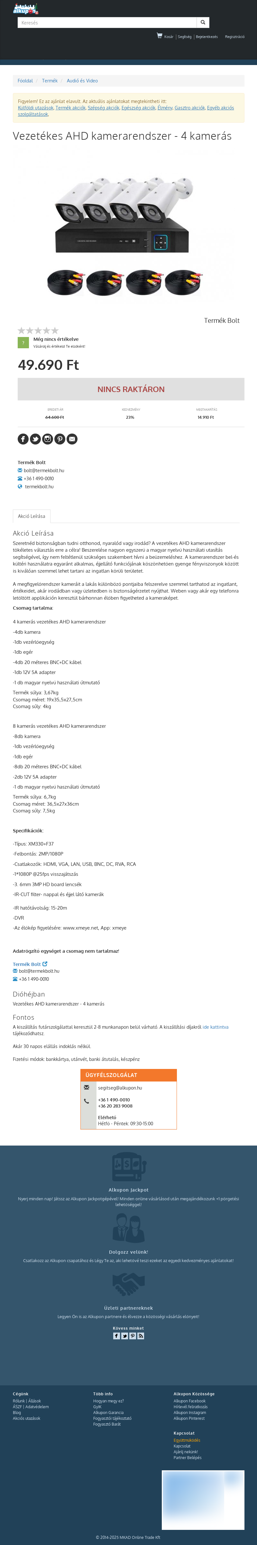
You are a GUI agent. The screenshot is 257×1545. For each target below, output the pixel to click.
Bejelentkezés (207, 36)
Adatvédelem (37, 1406)
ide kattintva (216, 1027)
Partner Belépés (188, 1457)
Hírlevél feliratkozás (191, 1406)
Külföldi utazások (35, 107)
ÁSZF (17, 1406)
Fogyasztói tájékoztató (112, 1418)
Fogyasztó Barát (107, 1424)
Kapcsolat (182, 1446)
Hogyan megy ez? (108, 1401)
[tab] (31, 516)
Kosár (165, 36)
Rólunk (19, 1401)
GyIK (97, 1406)
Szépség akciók (103, 107)
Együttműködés (187, 1440)
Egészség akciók (138, 107)
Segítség (184, 36)
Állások (34, 1401)
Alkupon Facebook (190, 1401)
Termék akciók (71, 107)
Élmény (165, 107)
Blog (17, 1412)
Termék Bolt (30, 964)
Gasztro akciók (190, 107)
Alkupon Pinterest (189, 1418)
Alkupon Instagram (190, 1412)
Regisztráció (234, 36)
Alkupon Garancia (108, 1412)
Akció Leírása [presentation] (31, 516)
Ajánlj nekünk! (186, 1451)
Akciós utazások (26, 1418)
